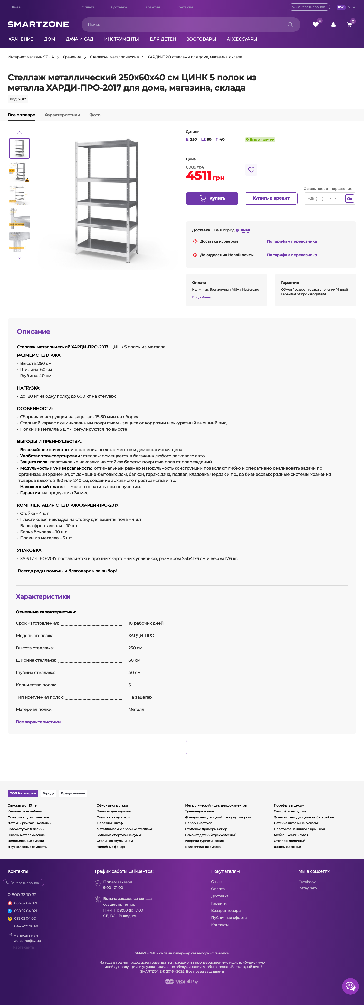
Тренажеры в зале (199, 811)
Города (48, 793)
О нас (216, 881)
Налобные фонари (111, 847)
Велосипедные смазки (26, 841)
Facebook (307, 882)
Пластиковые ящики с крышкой (299, 829)
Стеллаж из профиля (113, 817)
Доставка (119, 7)
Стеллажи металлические (114, 57)
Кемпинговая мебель (25, 811)
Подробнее (201, 297)
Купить (212, 198)
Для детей (163, 39)
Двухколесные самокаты (27, 847)
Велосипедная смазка (203, 847)
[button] (19, 132)
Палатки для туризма (114, 811)
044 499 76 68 (26, 926)
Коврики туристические (204, 841)
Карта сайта (23, 947)
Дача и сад (79, 39)
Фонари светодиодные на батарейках (304, 817)
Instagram (307, 888)
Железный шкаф (110, 823)
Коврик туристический (26, 829)
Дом (49, 39)
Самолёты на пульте (290, 811)
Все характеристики (38, 721)
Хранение (21, 39)
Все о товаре (21, 114)
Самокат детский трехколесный (210, 835)
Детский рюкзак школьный (29, 823)
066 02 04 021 (25, 903)
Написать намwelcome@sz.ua (24, 938)
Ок (349, 198)
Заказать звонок (310, 7)
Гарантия (151, 7)
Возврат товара (226, 910)
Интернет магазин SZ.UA (31, 57)
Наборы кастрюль (199, 823)
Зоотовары (201, 39)
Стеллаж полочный (289, 841)
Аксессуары (242, 39)
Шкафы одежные (287, 847)
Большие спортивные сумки (119, 835)
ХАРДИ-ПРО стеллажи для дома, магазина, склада (195, 57)
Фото (94, 114)
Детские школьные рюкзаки (296, 823)
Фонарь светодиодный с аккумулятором (218, 817)
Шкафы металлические (26, 835)
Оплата (88, 7)
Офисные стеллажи (112, 805)
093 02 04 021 (25, 918)
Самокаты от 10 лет (23, 805)
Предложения (73, 793)
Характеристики (62, 114)
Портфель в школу (289, 805)
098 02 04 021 (25, 911)
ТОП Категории (23, 793)
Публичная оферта (229, 917)
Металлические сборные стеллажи (125, 829)
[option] (19, 148)
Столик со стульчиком (115, 841)
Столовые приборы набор (206, 829)
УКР (351, 7)
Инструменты (121, 39)
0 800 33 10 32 (22, 894)
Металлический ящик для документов (216, 805)
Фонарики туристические (28, 817)
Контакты (184, 7)
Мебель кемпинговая (291, 835)
